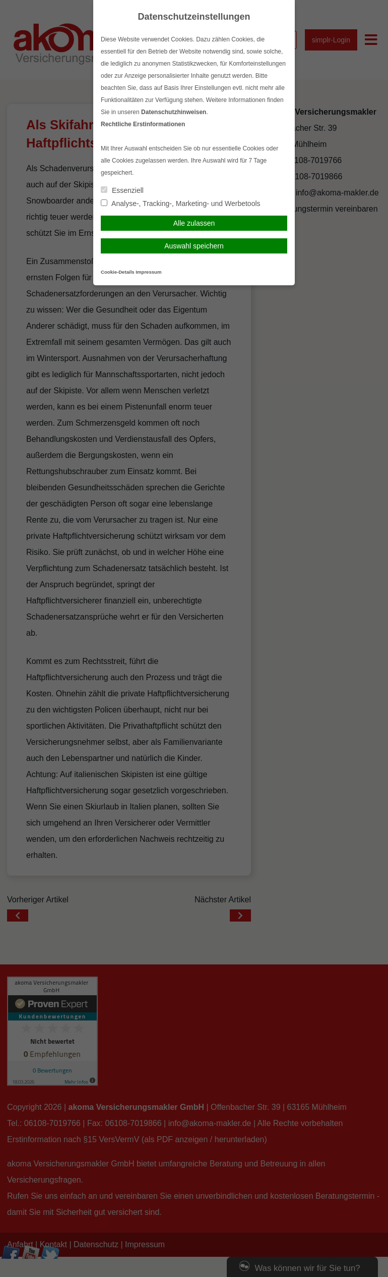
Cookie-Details (118, 272)
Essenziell (122, 190)
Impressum (148, 272)
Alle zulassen (194, 223)
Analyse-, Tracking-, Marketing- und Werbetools (181, 203)
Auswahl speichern (194, 246)
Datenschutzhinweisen (173, 112)
